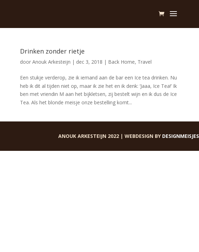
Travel (145, 61)
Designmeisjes (180, 136)
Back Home (121, 61)
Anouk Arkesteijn (51, 61)
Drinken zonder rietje (52, 51)
